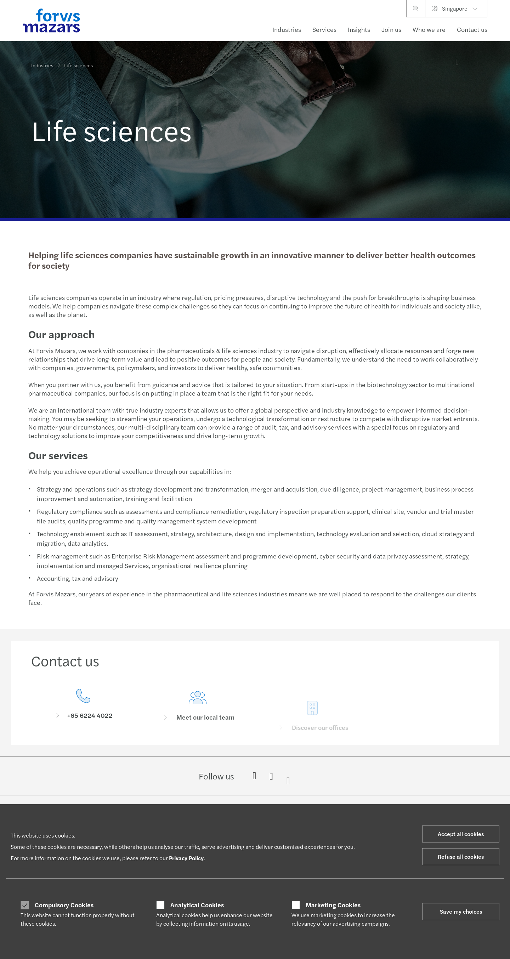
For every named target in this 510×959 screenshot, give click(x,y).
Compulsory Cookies (64, 905)
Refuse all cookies (461, 856)
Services (324, 29)
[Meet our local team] (198, 716)
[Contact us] (83, 706)
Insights (359, 29)
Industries (286, 29)
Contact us (472, 29)
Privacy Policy (186, 858)
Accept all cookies (461, 834)
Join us (391, 29)
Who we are (429, 29)
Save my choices (461, 911)
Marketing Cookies (333, 905)
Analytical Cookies (197, 905)
